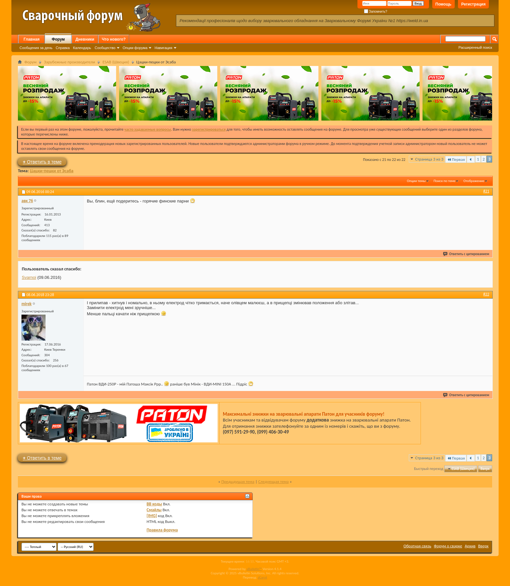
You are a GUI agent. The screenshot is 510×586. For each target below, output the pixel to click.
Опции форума (135, 48)
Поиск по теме (444, 181)
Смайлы (154, 509)
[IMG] (152, 515)
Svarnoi (29, 277)
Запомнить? (375, 11)
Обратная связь (417, 545)
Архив (470, 545)
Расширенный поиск (475, 47)
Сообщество (105, 48)
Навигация (163, 48)
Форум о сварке (448, 545)
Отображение (473, 181)
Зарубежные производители (69, 61)
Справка (63, 48)
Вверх (485, 469)
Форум (58, 39)
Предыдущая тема (237, 481)
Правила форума (162, 529)
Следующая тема (273, 481)
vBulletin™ (254, 569)
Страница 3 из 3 (429, 159)
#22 (486, 294)
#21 (486, 191)
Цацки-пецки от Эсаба (52, 171)
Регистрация (473, 4)
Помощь (443, 4)
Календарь (82, 48)
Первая (456, 159)
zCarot (262, 577)
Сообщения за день (36, 48)
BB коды (154, 503)
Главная (32, 39)
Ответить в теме (42, 161)
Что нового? (114, 39)
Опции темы (416, 181)
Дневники (84, 39)
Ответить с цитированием (466, 254)
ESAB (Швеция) (115, 61)
